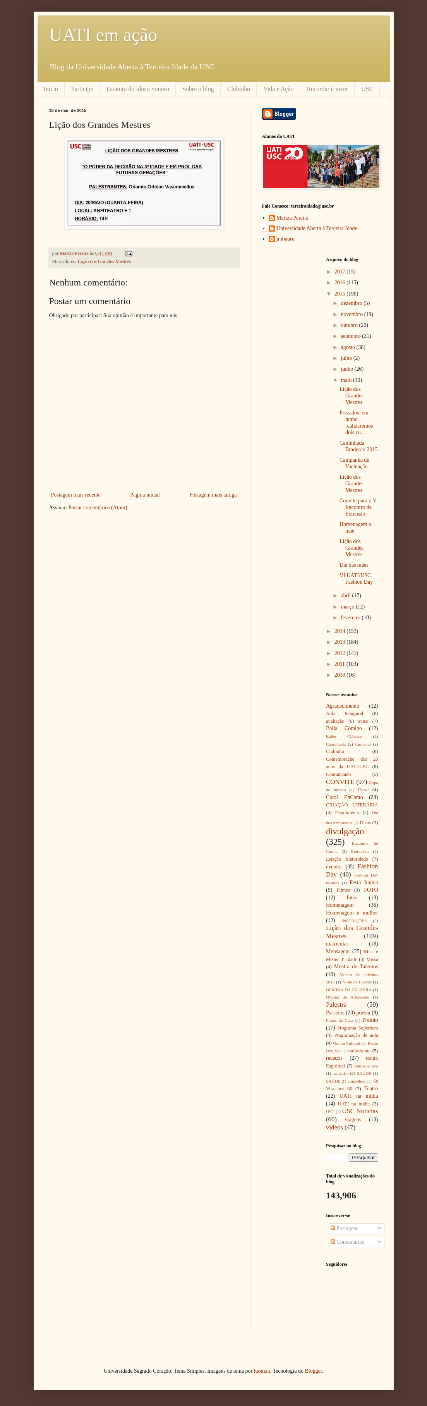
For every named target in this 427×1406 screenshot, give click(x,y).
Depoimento (347, 812)
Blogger (313, 1371)
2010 (340, 675)
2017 (340, 272)
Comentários (347, 1242)
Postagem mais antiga (213, 495)
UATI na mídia (354, 1104)
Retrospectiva (366, 1066)
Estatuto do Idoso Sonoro (137, 89)
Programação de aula (356, 1035)
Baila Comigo (344, 728)
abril (346, 595)
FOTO (371, 890)
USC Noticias (360, 1111)
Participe (82, 89)
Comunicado (338, 774)
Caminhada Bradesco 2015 (359, 446)
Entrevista (360, 851)
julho (347, 358)
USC (367, 89)
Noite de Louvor (357, 982)
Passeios (335, 1013)
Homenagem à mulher (352, 913)
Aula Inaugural (344, 713)
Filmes (343, 890)
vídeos (334, 1127)
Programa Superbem (357, 1028)
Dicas (365, 822)
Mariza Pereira (292, 218)
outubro (350, 325)
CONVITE (340, 782)
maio (347, 380)
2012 (340, 653)
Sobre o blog (198, 89)
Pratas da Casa (339, 1020)
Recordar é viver (327, 89)
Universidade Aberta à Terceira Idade (316, 228)
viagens (353, 1119)
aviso (363, 721)
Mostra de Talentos (356, 966)
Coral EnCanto (344, 797)
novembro (352, 314)
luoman (262, 1371)
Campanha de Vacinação (354, 463)
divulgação (345, 831)
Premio (370, 1020)
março (348, 607)
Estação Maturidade (347, 859)
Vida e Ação (278, 89)
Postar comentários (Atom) (98, 507)
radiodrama (359, 1051)
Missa (372, 959)
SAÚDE (364, 1073)
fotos (351, 898)
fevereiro (351, 617)
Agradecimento (342, 706)
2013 (340, 642)
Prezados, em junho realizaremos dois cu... (356, 422)
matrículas (337, 944)
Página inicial (145, 495)
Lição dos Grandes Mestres (104, 261)
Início (51, 89)
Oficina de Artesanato (347, 997)
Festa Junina (364, 882)
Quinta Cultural (346, 1043)
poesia (363, 1013)
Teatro (371, 1088)
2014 (340, 631)
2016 (340, 282)
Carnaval (362, 744)
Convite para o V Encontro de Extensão (358, 507)
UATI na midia (359, 1096)
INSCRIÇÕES (354, 920)
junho (347, 369)
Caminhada (336, 744)
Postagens (344, 1228)
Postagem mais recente (76, 495)
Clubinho (238, 89)
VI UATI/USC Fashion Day (356, 578)
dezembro (352, 303)
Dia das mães (354, 565)
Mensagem (338, 951)
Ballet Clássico (344, 736)
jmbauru (285, 239)
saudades (340, 1073)
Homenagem (340, 905)
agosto (348, 347)
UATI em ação (103, 34)
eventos (334, 867)
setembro (351, 336)
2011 (340, 664)
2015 (340, 294)
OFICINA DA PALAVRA (349, 989)
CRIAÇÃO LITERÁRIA (352, 805)
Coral (363, 789)
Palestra (336, 1004)
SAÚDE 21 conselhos (345, 1081)
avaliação (335, 721)
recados (334, 1058)
